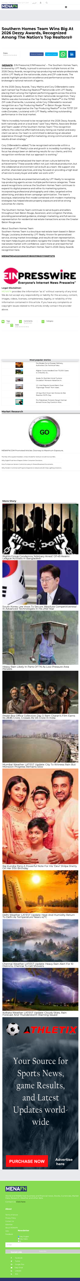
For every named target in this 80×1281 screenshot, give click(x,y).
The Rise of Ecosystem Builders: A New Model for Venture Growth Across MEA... (29, 461)
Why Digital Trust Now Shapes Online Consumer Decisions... (22, 464)
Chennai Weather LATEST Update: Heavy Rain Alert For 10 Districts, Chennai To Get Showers (37, 967)
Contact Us (9, 1223)
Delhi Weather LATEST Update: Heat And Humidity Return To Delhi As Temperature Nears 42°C (38, 918)
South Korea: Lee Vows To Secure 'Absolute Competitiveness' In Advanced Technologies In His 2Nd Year (39, 611)
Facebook (16, 1260)
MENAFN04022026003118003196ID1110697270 (28, 260)
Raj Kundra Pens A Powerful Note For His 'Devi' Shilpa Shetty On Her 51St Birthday (39, 869)
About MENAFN (11, 1230)
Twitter (15, 1263)
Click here (20, 1204)
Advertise (8, 1226)
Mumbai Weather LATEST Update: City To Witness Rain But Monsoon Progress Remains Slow (39, 768)
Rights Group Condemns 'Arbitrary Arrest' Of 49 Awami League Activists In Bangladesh (35, 561)
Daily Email (17, 1270)
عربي (34, 3)
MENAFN (7, 69)
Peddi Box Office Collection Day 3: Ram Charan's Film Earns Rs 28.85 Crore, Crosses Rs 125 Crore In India (38, 720)
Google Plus (17, 1266)
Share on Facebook (37, 58)
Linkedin (16, 1273)
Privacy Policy (10, 1220)
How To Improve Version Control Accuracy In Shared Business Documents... (28, 468)
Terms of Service (11, 1217)
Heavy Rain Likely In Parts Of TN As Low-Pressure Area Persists (35, 671)
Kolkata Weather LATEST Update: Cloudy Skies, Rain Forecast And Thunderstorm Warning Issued (40, 1015)
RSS (14, 1276)
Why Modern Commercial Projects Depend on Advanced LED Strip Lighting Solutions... (32, 472)
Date (5, 57)
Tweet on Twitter (51, 58)
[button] (40, 3)
